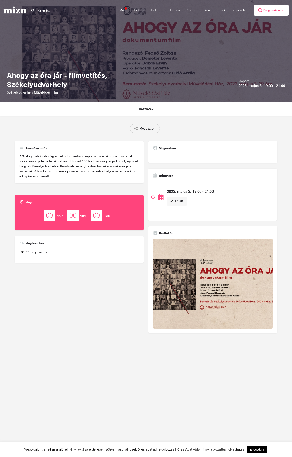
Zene (208, 10)
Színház (192, 10)
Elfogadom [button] (257, 449)
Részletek (146, 109)
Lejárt (176, 201)
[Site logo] (15, 10)
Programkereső (271, 10)
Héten (155, 10)
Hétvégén (173, 10)
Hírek (222, 10)
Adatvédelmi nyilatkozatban (206, 449)
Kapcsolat (239, 10)
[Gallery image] (213, 284)
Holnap (139, 10)
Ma (123, 10)
